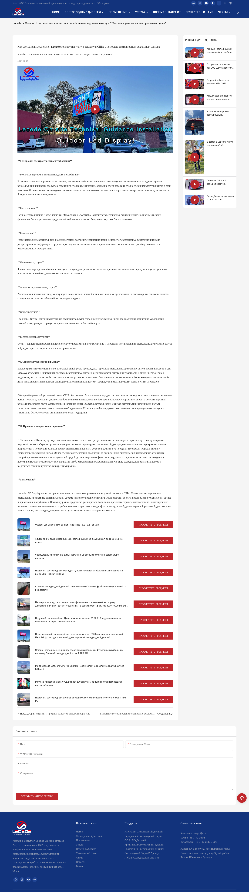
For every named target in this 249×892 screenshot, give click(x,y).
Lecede (17, 23)
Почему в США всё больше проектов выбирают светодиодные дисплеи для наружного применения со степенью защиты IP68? (220, 182)
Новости (29, 23)
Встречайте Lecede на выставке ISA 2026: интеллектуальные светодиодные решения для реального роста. (219, 82)
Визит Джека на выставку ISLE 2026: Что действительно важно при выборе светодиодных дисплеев (220, 198)
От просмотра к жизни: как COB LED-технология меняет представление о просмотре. (220, 66)
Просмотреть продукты (153, 524)
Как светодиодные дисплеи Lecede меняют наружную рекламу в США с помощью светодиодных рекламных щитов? (102, 23)
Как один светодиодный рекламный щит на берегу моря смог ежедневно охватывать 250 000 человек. (220, 51)
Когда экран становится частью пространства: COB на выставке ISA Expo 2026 (220, 97)
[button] (238, 12)
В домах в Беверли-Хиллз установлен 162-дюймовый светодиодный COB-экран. (220, 144)
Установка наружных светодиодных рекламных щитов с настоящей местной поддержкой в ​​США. (218, 113)
